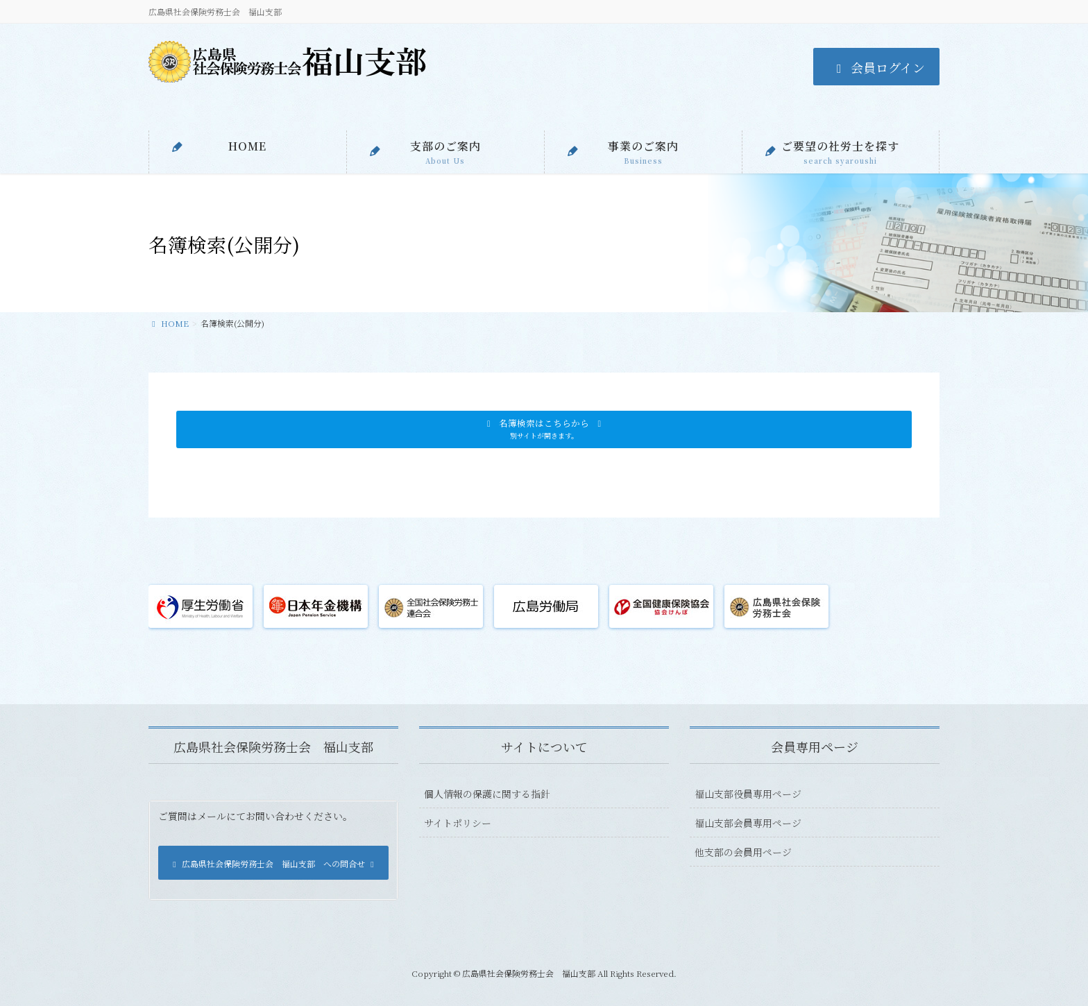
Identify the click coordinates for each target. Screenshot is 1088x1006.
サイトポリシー (457, 823)
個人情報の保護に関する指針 (487, 794)
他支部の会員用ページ (743, 852)
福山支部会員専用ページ (748, 823)
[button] (544, 429)
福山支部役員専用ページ (748, 794)
